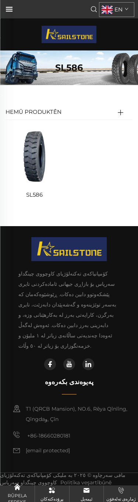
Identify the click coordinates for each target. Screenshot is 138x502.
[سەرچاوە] (69, 34)
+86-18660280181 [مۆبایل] (41, 435)
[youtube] (69, 364)
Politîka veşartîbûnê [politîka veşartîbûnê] (86, 482)
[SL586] (35, 155)
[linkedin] (88, 364)
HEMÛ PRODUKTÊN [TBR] (33, 111)
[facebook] (50, 364)
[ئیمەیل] (48, 450)
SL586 (34, 194)
